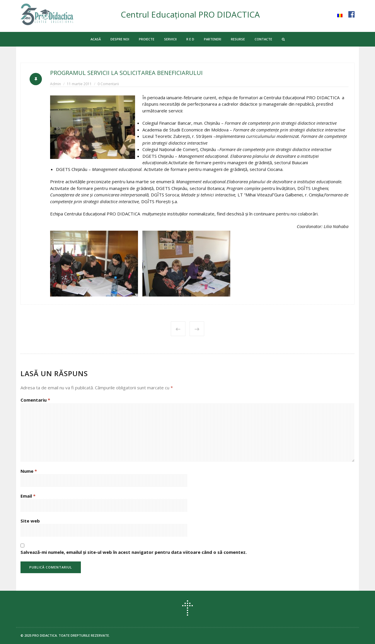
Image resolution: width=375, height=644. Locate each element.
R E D (190, 39)
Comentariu (35, 400)
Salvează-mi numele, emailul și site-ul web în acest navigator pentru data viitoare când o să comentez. (134, 552)
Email (28, 496)
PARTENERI (212, 39)
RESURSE (238, 39)
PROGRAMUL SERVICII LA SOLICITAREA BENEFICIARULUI (126, 73)
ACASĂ (96, 39)
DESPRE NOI (119, 39)
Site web (30, 521)
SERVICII (170, 39)
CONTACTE (263, 39)
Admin (55, 83)
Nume (29, 471)
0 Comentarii (108, 83)
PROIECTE (146, 39)
